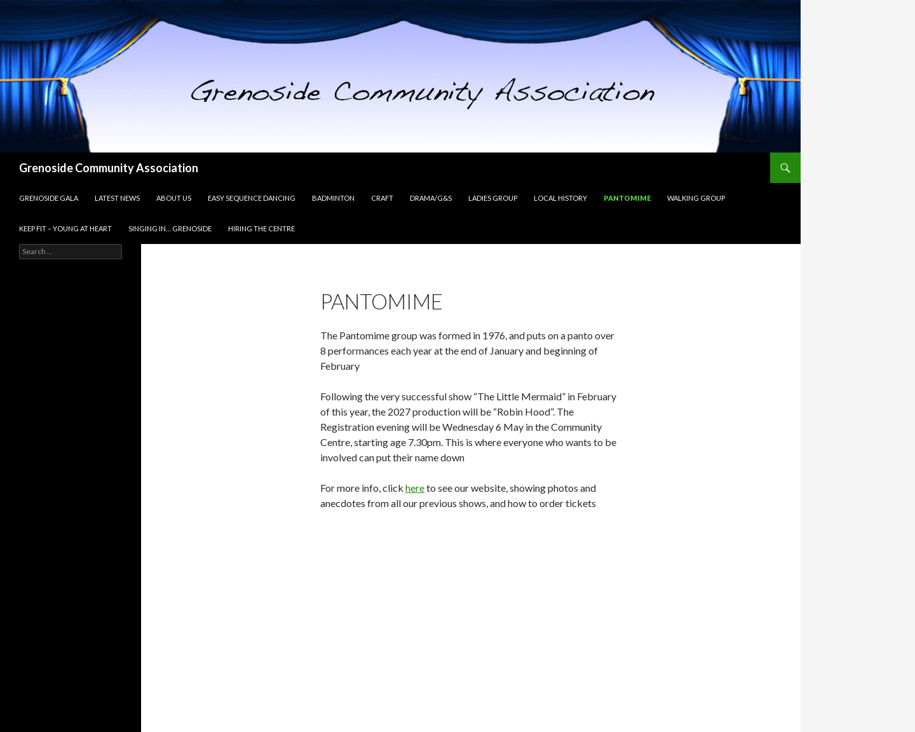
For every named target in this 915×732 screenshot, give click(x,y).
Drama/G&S (431, 198)
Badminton (333, 198)
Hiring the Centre (261, 228)
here (414, 488)
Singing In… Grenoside (170, 228)
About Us (173, 198)
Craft (382, 198)
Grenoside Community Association (108, 168)
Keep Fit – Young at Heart (65, 228)
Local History (560, 198)
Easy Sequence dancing (251, 198)
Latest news (117, 198)
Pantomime (627, 198)
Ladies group (492, 198)
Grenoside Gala (48, 198)
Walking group (696, 198)
